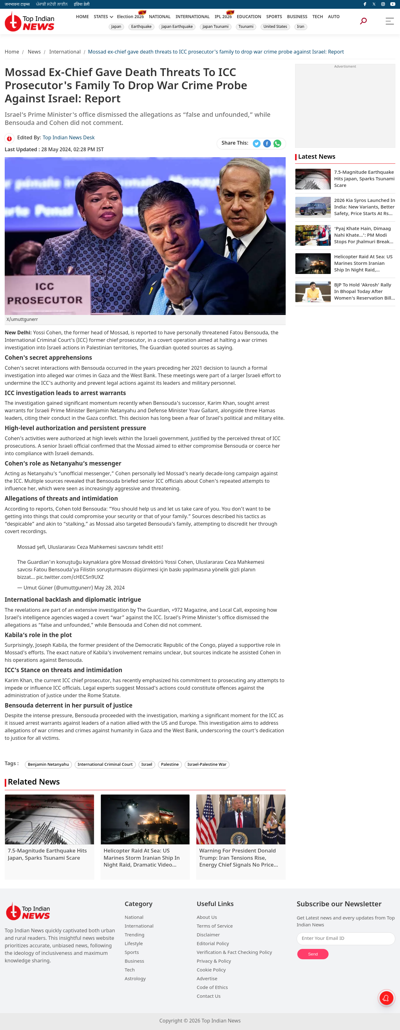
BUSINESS (297, 17)
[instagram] (383, 4)
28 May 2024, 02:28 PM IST (54, 150)
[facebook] (365, 4)
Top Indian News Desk (69, 138)
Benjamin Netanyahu (48, 764)
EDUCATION (249, 17)
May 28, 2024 (109, 588)
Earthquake (141, 26)
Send (313, 954)
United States (275, 26)
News (34, 52)
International (65, 52)
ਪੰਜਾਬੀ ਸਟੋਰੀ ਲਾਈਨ (52, 4)
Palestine (170, 764)
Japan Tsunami (215, 26)
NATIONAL (159, 17)
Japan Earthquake (177, 26)
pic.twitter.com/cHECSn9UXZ (70, 577)
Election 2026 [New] (130, 17)
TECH (317, 17)
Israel (147, 764)
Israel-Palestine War (207, 764)
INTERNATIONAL (193, 17)
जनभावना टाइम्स (17, 4)
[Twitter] (374, 4)
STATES (101, 17)
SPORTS (274, 17)
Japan (117, 26)
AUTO (334, 17)
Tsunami (246, 26)
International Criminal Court (105, 764)
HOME (82, 17)
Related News (34, 783)
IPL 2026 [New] (223, 17)
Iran (300, 26)
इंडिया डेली (82, 4)
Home (12, 52)
